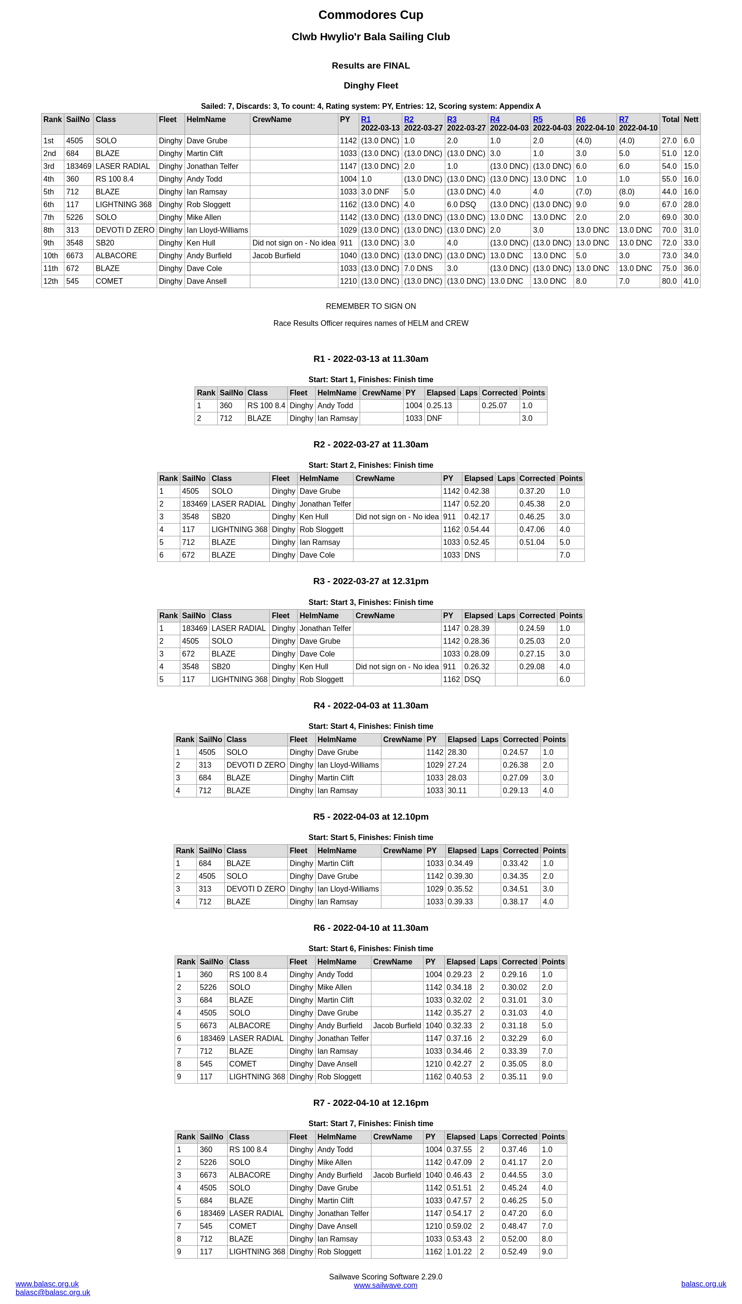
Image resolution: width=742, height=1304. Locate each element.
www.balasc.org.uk (47, 1284)
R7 (623, 119)
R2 (409, 119)
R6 (580, 119)
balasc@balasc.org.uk (53, 1292)
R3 (452, 119)
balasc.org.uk (703, 1284)
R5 (537, 119)
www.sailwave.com (385, 1285)
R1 (366, 119)
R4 (495, 119)
